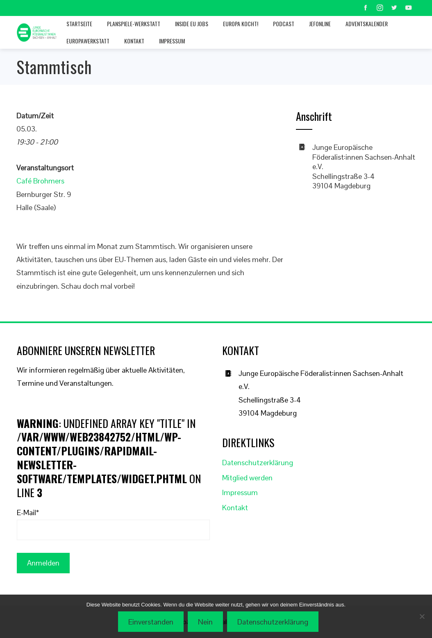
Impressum (172, 40)
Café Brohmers (40, 181)
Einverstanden (150, 622)
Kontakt (134, 40)
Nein (205, 622)
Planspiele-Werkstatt (133, 23)
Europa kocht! (240, 23)
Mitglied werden (247, 477)
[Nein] (422, 616)
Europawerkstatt (87, 40)
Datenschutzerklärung (257, 462)
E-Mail (28, 512)
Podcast (283, 23)
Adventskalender (367, 23)
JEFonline (320, 23)
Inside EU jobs (191, 23)
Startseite (79, 23)
